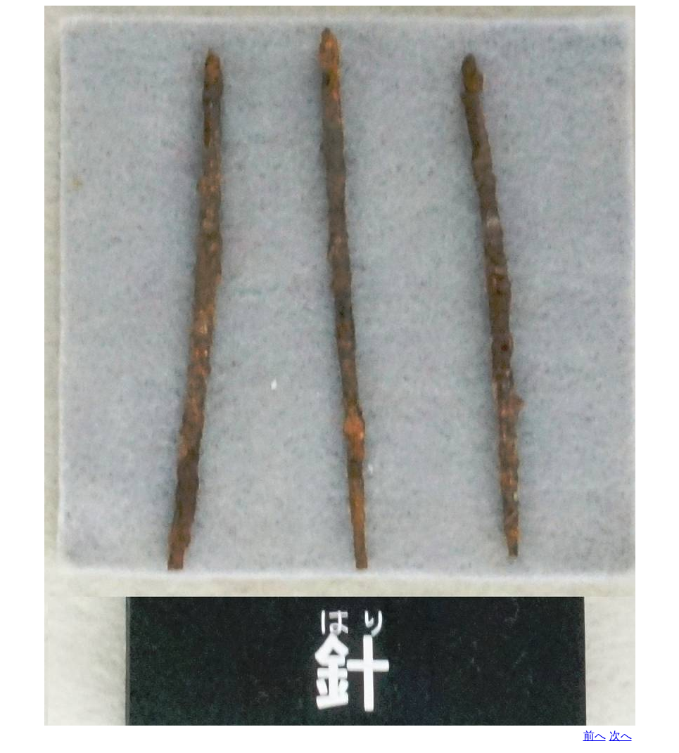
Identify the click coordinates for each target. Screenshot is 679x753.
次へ (620, 736)
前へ (594, 736)
